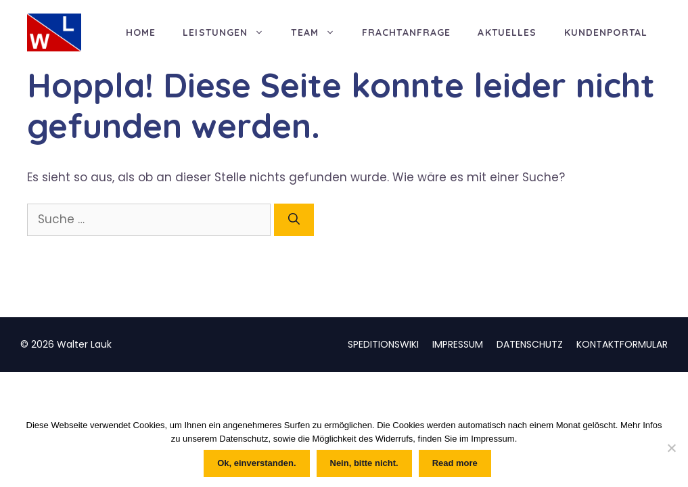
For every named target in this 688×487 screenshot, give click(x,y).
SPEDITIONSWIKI (383, 344)
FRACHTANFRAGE (406, 32)
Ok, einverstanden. (256, 463)
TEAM (319, 32)
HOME (141, 32)
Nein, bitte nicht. (364, 463)
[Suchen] (294, 220)
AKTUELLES (507, 32)
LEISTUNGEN (230, 32)
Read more (455, 463)
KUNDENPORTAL (605, 32)
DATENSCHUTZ (530, 344)
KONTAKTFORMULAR (622, 344)
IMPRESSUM (457, 344)
